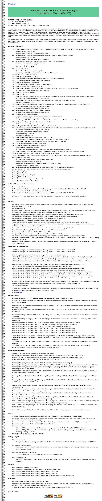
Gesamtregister (18, 292)
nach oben (13, 491)
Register (12, 4)
